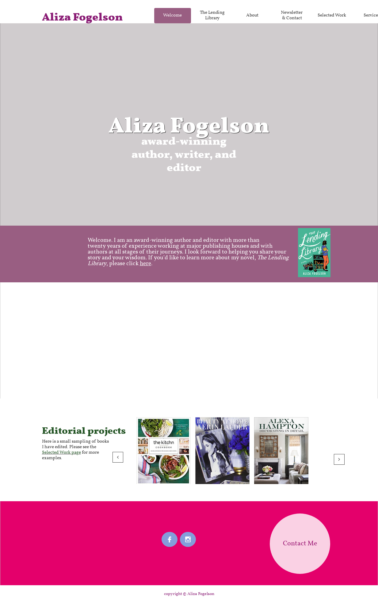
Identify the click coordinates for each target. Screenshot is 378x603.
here (145, 264)
